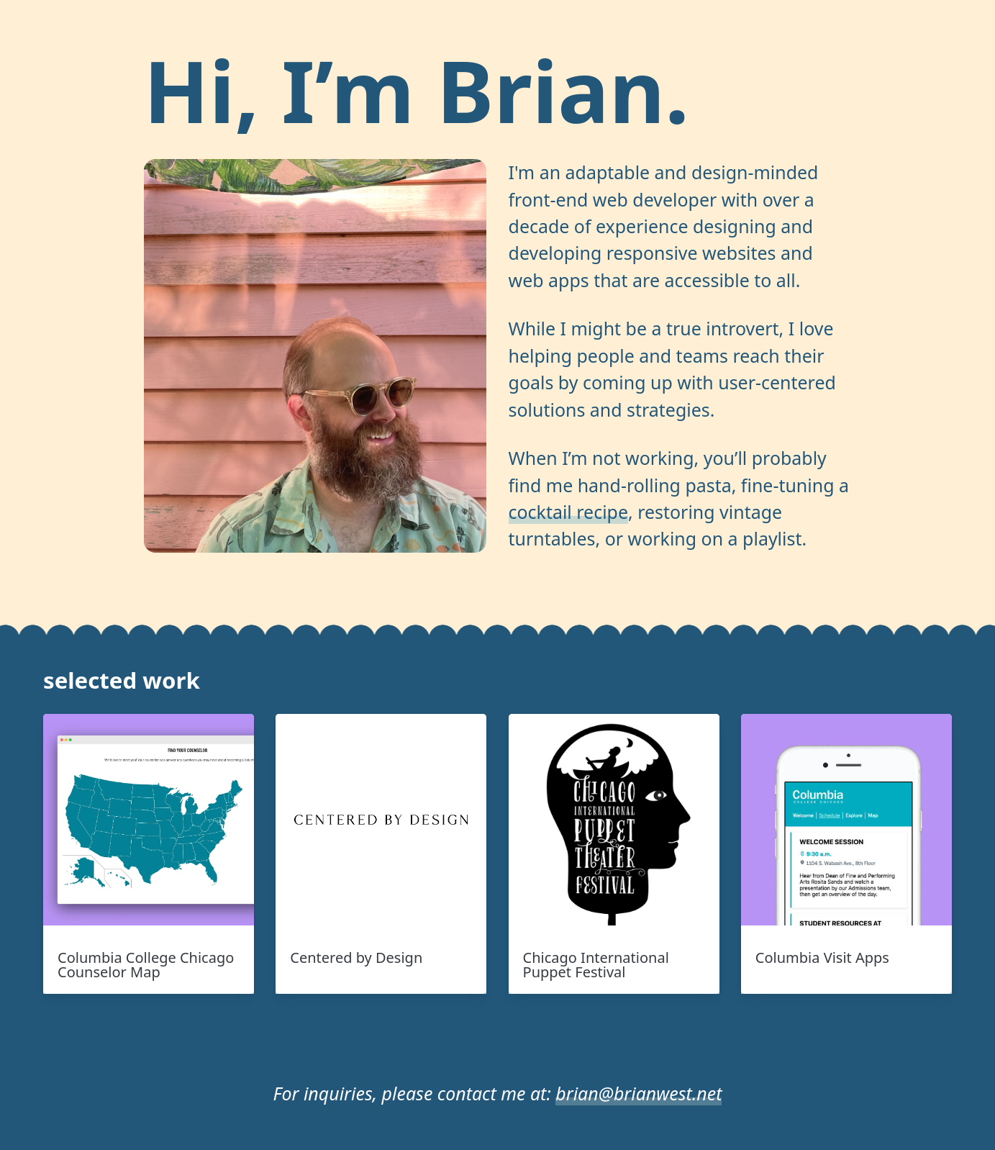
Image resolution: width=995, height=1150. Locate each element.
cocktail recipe (568, 511)
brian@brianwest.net (638, 1093)
